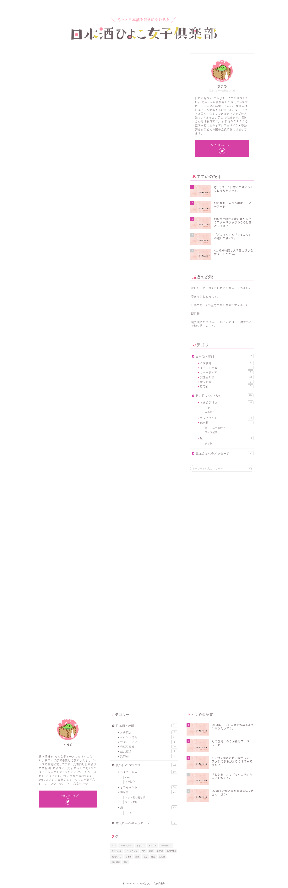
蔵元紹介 (226, 382)
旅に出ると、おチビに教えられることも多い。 (221, 288)
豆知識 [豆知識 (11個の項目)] (162, 856)
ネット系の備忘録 (215, 428)
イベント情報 (226, 368)
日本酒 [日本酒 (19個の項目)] (128, 856)
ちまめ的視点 (42, 59)
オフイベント (226, 418)
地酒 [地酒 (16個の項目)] (151, 851)
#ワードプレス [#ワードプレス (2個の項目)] (126, 845)
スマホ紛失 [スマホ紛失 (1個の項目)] (117, 851)
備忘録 (226, 422)
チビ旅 (208, 443)
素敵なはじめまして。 (205, 296)
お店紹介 (226, 363)
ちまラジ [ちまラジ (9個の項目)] (140, 845)
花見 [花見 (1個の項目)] (145, 856)
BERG (208, 408)
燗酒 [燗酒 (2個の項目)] (137, 856)
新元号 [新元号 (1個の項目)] (160, 851)
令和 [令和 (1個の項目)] (143, 851)
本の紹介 (210, 412)
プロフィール (57, 4)
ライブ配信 (211, 432)
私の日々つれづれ (224, 395)
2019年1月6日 (123, 263)
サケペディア (226, 372)
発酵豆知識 (226, 377)
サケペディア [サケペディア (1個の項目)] (166, 845)
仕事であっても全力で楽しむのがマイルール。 (221, 305)
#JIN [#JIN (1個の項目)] (114, 845)
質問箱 (226, 386)
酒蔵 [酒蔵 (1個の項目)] (126, 862)
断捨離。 (197, 313)
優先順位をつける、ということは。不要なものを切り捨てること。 (221, 324)
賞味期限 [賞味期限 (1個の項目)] (116, 862)
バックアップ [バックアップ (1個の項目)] (131, 851)
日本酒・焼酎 (224, 356)
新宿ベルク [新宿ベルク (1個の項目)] (117, 856)
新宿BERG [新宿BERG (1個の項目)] (171, 851)
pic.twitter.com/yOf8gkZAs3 (93, 252)
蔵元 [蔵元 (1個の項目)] (153, 856)
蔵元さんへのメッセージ (224, 453)
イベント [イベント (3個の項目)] (152, 845)
